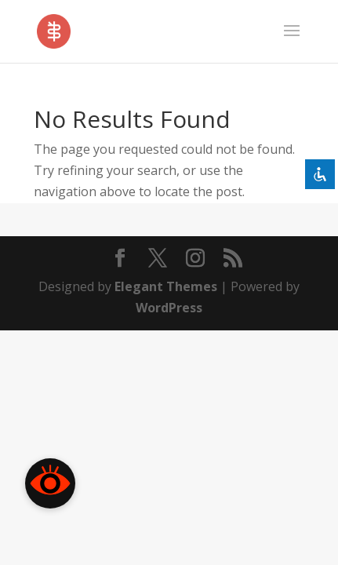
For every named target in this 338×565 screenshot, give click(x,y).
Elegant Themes (165, 286)
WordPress (169, 307)
